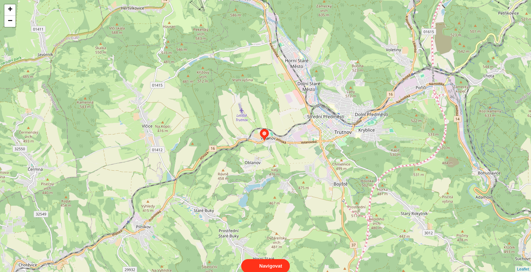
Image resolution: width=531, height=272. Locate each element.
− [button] (10, 21)
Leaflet (523, 262)
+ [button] (10, 9)
